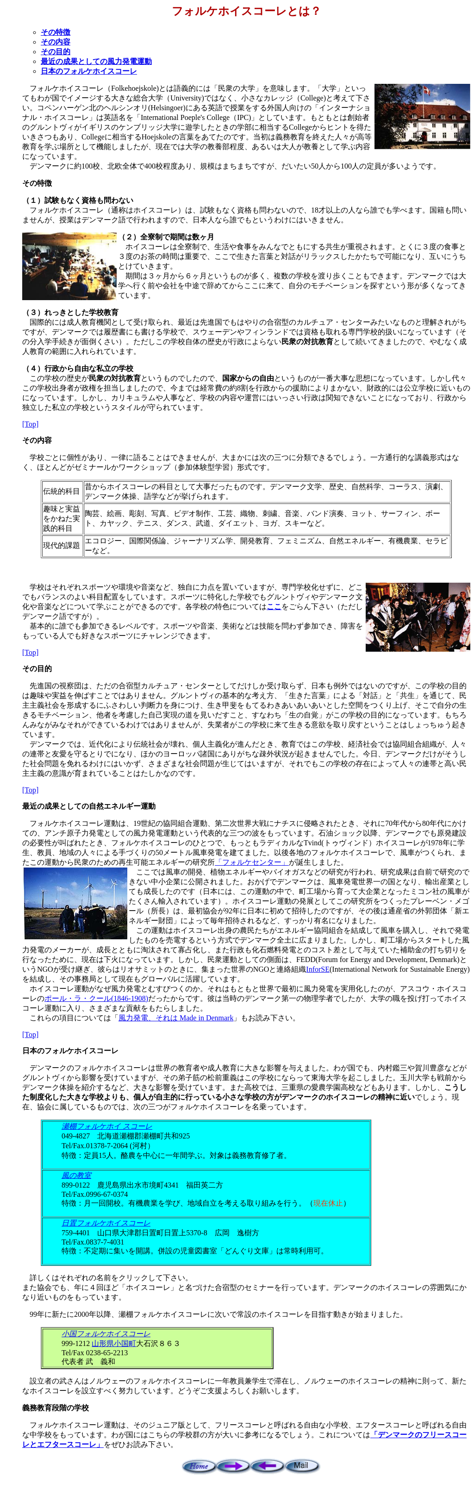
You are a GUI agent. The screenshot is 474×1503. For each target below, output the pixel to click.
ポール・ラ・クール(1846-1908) (96, 998)
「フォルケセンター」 (252, 862)
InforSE (318, 969)
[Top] (30, 424)
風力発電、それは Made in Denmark (175, 1018)
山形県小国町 (114, 1343)
